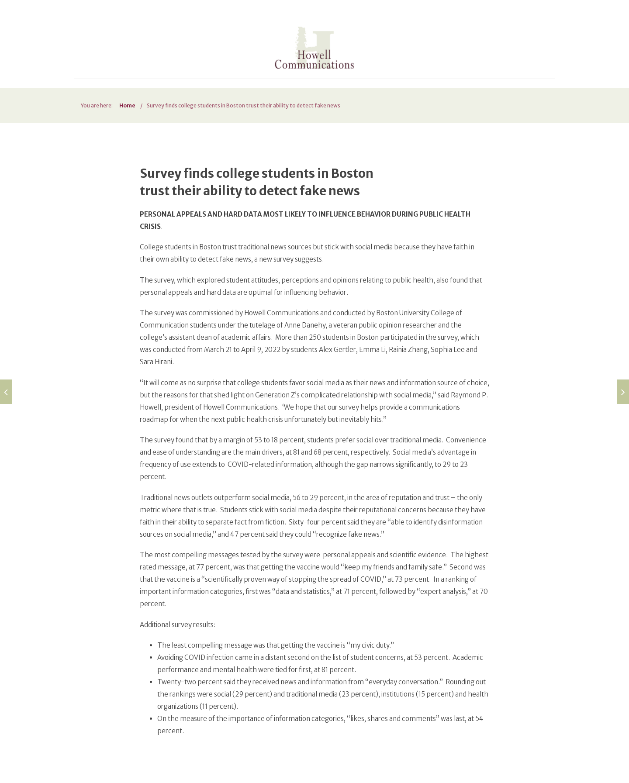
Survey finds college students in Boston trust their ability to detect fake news (243, 105)
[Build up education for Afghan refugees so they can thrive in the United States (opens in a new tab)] (6, 391)
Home (127, 105)
